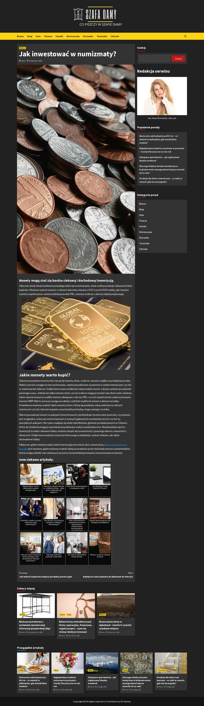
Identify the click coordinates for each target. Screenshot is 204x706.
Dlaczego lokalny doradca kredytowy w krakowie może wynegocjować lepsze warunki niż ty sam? (161, 169)
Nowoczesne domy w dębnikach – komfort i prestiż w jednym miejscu (115, 625)
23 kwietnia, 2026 (33, 690)
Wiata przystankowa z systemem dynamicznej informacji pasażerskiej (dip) (34, 625)
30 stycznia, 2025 (113, 632)
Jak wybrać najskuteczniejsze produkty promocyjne (47, 574)
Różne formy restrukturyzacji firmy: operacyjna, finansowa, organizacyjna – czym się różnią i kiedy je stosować (75, 626)
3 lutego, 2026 (170, 687)
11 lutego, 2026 (101, 687)
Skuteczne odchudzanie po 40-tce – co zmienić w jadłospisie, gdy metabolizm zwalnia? (158, 139)
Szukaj (141, 47)
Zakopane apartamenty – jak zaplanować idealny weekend (159, 159)
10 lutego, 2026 (136, 690)
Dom (38, 36)
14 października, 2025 (35, 632)
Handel (59, 36)
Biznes (20, 36)
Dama (24, 61)
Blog (29, 36)
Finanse (48, 36)
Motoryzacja (73, 36)
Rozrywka (88, 36)
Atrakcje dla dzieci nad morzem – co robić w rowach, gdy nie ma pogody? (160, 180)
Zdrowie (115, 36)
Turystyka (102, 36)
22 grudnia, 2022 (35, 61)
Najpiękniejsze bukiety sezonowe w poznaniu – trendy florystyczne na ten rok (161, 150)
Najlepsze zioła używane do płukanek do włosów (104, 574)
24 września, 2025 (74, 636)
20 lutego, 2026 (67, 690)
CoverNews (111, 701)
